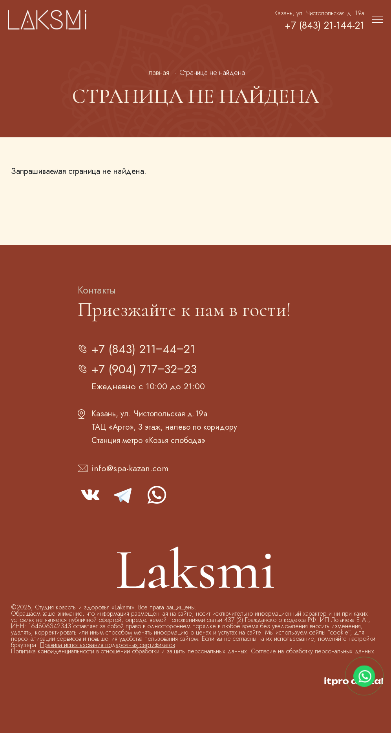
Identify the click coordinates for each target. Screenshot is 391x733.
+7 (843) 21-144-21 (324, 25)
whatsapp (156, 494)
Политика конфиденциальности (52, 651)
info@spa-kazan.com (129, 468)
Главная (157, 72)
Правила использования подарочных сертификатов (107, 644)
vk (90, 494)
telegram (123, 494)
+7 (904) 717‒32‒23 (144, 369)
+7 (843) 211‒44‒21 (143, 349)
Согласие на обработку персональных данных (312, 651)
